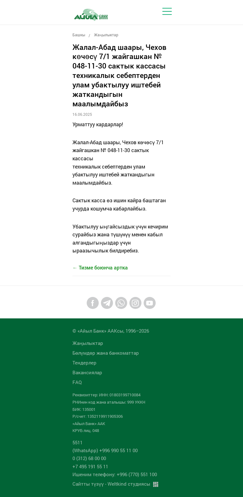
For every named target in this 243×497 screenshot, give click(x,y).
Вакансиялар (87, 372)
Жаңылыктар (106, 34)
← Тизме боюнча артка (100, 267)
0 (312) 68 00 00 (89, 458)
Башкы (78, 34)
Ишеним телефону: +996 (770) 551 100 (114, 474)
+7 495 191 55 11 (90, 466)
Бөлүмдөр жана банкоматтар (105, 353)
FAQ (77, 382)
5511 (77, 442)
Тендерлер (84, 362)
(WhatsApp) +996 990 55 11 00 (105, 450)
